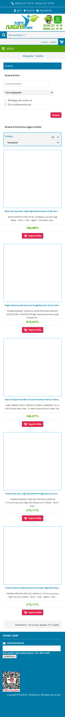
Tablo (7, 136)
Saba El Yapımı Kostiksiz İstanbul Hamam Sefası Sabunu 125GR (33, 399)
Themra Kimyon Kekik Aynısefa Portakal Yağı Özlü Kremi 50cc (33, 587)
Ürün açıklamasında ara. (18, 104)
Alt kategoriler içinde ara (18, 100)
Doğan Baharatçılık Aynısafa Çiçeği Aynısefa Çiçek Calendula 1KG (33, 305)
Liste (10, 136)
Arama (39, 56)
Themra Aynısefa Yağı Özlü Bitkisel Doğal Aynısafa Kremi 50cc (33, 493)
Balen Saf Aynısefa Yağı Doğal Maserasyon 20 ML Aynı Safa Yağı (33, 211)
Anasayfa (28, 56)
